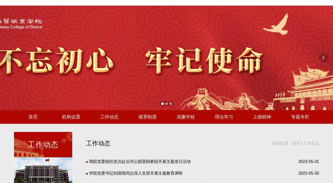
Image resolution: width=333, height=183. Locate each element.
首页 (33, 116)
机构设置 (71, 116)
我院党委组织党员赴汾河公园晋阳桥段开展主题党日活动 (138, 161)
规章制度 (147, 116)
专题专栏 (300, 116)
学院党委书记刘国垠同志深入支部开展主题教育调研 (134, 173)
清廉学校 (186, 116)
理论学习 (224, 116)
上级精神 (262, 116)
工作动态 (109, 116)
